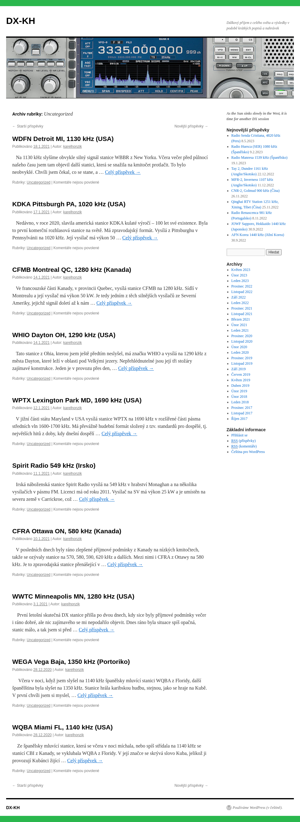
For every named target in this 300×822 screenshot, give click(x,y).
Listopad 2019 (242, 363)
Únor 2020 (239, 347)
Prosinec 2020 (241, 336)
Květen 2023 (240, 270)
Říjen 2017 (239, 419)
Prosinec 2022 (241, 286)
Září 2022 (238, 297)
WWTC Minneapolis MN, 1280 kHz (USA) (73, 596)
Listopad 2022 (242, 292)
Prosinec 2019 (241, 358)
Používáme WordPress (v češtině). (258, 807)
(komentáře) (244, 446)
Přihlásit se (239, 435)
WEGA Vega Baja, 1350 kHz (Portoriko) (71, 661)
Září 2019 (238, 369)
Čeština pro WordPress (248, 452)
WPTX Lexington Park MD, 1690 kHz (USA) (76, 400)
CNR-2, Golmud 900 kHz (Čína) (255, 190)
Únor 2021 (239, 325)
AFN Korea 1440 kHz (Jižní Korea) (257, 235)
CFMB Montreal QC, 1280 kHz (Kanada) (71, 269)
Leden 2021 (240, 330)
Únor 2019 (239, 391)
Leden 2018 (240, 402)
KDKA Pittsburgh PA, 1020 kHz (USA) (69, 203)
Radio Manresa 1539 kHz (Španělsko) (259, 157)
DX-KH (20, 21)
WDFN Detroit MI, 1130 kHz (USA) (63, 138)
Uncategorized (38, 182)
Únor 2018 (239, 396)
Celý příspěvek (123, 172)
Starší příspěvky (27, 126)
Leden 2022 (240, 303)
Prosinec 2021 (241, 308)
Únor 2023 (239, 275)
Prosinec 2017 (241, 407)
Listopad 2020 (242, 341)
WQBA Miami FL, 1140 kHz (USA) (62, 727)
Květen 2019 (240, 380)
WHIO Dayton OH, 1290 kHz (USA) (63, 334)
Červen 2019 (240, 374)
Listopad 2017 (242, 413)
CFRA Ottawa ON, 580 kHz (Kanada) (66, 531)
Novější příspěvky (191, 126)
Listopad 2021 (242, 314)
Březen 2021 (240, 319)
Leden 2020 (240, 352)
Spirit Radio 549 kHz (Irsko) (54, 465)
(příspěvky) (243, 441)
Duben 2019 (240, 385)
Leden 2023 (240, 281)
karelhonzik (72, 146)
